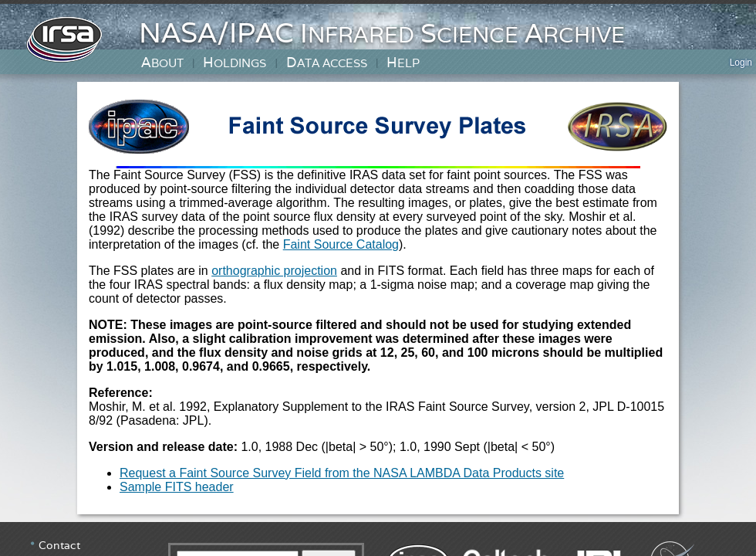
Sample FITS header (177, 486)
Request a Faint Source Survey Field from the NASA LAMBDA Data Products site (342, 473)
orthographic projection (274, 270)
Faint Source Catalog (341, 244)
